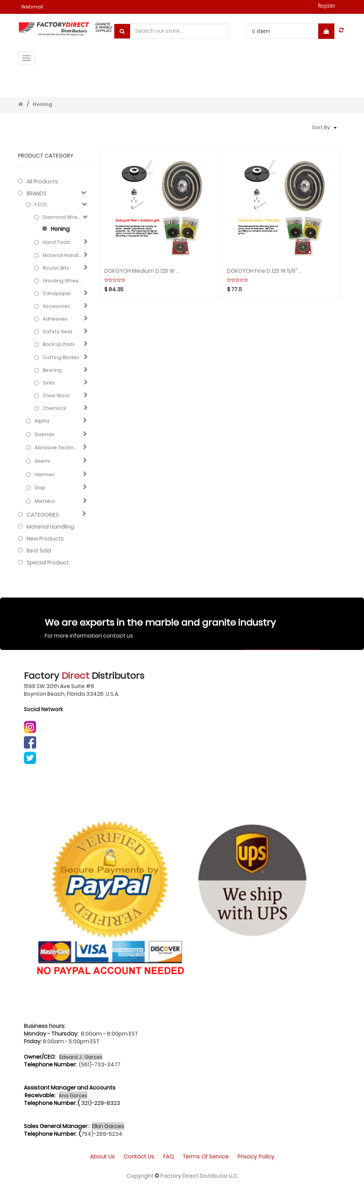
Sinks (49, 382)
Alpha (42, 421)
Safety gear (58, 331)
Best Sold (39, 550)
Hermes (45, 474)
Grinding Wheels (62, 280)
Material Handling (62, 255)
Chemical (54, 408)
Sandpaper (57, 293)
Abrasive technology (57, 447)
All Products (42, 181)
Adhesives (55, 319)
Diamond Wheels (62, 217)
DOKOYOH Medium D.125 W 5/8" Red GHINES (142, 271)
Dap (40, 487)
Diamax (44, 434)
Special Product (48, 562)
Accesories (56, 306)
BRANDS (37, 193)
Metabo (45, 501)
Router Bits (56, 268)
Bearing (52, 370)
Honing (42, 104)
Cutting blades (61, 357)
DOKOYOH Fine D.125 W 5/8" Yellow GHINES (265, 271)
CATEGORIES (43, 515)
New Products (45, 538)
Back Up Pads (59, 344)
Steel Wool (56, 395)
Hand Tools (56, 242)
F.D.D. (41, 204)
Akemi (42, 461)
